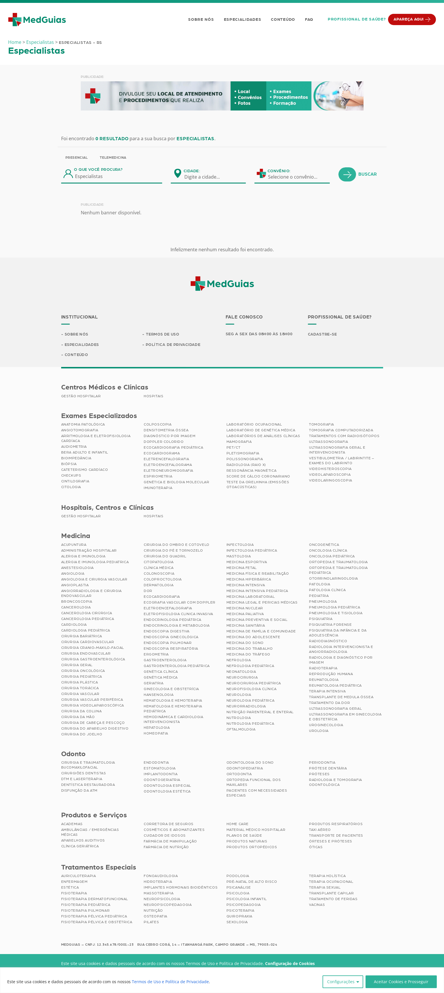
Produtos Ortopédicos (251, 847)
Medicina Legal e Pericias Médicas (262, 603)
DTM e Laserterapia (81, 779)
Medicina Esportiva (246, 562)
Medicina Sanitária (245, 626)
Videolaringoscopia (330, 481)
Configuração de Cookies (290, 964)
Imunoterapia (158, 488)
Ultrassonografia (328, 442)
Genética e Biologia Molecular (176, 482)
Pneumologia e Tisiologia (335, 613)
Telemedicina (113, 157)
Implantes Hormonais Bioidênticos (181, 888)
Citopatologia (159, 562)
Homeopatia (156, 734)
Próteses (319, 774)
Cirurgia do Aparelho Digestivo (95, 729)
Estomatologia (160, 769)
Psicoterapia (240, 911)
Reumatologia (323, 680)
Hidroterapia (158, 882)
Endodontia (156, 763)
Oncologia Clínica (328, 551)
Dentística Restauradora (88, 785)
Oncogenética (324, 545)
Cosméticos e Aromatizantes (174, 830)
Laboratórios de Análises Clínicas (263, 436)
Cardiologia (74, 625)
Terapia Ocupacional (331, 882)
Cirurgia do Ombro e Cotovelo (176, 545)
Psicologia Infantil (246, 899)
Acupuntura (74, 545)
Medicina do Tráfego (248, 655)
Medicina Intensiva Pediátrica (257, 591)
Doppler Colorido (164, 442)
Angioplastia (75, 585)
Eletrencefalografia (166, 459)
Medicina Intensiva (245, 585)
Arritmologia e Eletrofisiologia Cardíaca (96, 439)
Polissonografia (244, 459)
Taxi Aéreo (320, 830)
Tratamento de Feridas (333, 899)
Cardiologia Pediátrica (85, 631)
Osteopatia (155, 917)
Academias (72, 824)
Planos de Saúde (244, 836)
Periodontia (322, 763)
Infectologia (240, 545)
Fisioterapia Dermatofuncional (94, 899)
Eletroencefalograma (168, 465)
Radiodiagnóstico (328, 641)
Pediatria (319, 596)
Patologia (319, 585)
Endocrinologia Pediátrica (172, 620)
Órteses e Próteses (330, 842)
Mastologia (238, 557)
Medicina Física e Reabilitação (257, 574)
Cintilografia (75, 482)
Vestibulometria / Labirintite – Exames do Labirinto (341, 461)
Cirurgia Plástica (79, 683)
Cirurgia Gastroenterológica (93, 660)
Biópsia (69, 464)
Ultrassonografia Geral (335, 709)
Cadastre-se (323, 334)
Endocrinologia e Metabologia (177, 626)
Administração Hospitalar (89, 551)
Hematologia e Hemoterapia (173, 701)
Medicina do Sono (245, 643)
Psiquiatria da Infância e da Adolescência (338, 633)
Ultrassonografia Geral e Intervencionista (337, 450)
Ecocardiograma (162, 454)
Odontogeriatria (162, 780)
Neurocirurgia (242, 678)
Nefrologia (238, 660)
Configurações (341, 981)
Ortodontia (239, 774)
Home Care (237, 824)
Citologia (71, 487)
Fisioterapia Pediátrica (85, 905)
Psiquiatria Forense (330, 625)
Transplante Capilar (331, 893)
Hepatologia (157, 728)
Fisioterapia (74, 893)
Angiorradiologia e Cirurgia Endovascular (91, 594)
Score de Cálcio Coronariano (258, 477)
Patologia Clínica (327, 590)
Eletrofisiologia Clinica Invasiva (178, 614)
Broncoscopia (76, 602)
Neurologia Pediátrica (250, 701)
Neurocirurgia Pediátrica (253, 683)
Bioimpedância (76, 458)
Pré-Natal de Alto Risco (251, 882)
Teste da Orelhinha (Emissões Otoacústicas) (257, 485)
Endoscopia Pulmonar (168, 643)
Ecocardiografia (162, 597)
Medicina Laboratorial (250, 597)
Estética (70, 888)
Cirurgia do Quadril (165, 557)
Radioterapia (323, 668)
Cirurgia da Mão (78, 717)
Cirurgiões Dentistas (83, 773)
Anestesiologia (77, 568)
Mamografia (239, 442)
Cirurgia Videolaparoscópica (92, 706)
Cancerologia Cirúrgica (86, 613)
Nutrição (153, 911)
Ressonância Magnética (251, 471)
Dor (148, 591)
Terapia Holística (327, 876)
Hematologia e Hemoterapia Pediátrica (173, 709)
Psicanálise (238, 888)
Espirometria (158, 477)
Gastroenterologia (165, 660)
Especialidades (242, 20)
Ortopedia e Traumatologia (338, 562)
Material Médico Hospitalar (256, 830)
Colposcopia (158, 425)
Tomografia (321, 425)
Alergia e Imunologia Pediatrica (95, 562)
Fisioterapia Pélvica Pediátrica (94, 917)
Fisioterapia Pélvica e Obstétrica (96, 922)
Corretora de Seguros (169, 824)
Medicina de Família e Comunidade (261, 632)
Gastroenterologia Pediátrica (177, 666)
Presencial (76, 157)
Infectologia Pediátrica (251, 551)
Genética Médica (161, 678)
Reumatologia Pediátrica (335, 686)
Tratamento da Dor (329, 703)
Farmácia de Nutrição (166, 847)
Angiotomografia (79, 430)
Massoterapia (158, 893)
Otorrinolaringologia (333, 579)
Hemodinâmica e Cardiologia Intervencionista (173, 720)
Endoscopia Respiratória (171, 649)
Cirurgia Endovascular (86, 654)
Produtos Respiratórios (336, 824)
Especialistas (40, 42)
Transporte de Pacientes (336, 836)
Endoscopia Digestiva (167, 632)
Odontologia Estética (167, 792)
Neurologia (238, 695)
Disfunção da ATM (79, 791)
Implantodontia (160, 774)
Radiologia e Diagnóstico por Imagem (341, 660)
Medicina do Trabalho (249, 649)
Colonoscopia (159, 574)
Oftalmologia (241, 730)
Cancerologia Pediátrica (87, 619)
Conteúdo (283, 20)
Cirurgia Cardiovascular (87, 642)
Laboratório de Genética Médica (260, 430)
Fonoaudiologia (161, 876)
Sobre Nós (200, 20)
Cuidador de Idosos (165, 836)
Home (14, 42)
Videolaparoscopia (330, 475)
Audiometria (74, 447)
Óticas (316, 847)
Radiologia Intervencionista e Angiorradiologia (341, 650)
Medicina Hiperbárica (248, 580)
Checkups (71, 476)
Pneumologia (323, 602)
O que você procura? (98, 170)
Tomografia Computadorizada (341, 430)
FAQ (308, 20)
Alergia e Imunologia (83, 557)
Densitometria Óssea (166, 430)
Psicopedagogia (243, 905)
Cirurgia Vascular (80, 694)
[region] (222, 980)
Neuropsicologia (162, 899)
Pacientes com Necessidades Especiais (256, 793)
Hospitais (153, 396)
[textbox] (205, 177)
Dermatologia (158, 585)
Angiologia (73, 574)
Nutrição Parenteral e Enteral (260, 712)
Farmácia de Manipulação (170, 842)
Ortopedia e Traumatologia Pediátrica (338, 571)
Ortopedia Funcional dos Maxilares (253, 783)
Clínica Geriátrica (80, 846)
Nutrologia (238, 718)
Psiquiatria (321, 619)
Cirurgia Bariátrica (81, 636)
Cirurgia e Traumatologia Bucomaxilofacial (88, 765)
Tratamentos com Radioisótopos (344, 436)
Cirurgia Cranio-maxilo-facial (92, 648)
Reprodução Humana (331, 674)
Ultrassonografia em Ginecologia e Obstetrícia (345, 717)
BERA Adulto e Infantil (84, 453)
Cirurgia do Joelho (81, 735)
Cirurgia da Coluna (81, 711)
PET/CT (233, 448)
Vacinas (317, 905)
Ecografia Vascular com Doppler (180, 603)
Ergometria (156, 655)
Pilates (151, 922)
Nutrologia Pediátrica (250, 724)
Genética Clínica (161, 672)
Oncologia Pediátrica (332, 557)
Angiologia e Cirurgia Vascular (94, 580)
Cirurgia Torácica (80, 688)
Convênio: (279, 171)
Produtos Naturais (246, 842)
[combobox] (205, 177)
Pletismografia (242, 454)
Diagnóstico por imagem (169, 436)
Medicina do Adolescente (253, 637)
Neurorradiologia (246, 707)
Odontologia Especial (167, 786)
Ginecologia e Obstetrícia (171, 689)
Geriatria (153, 683)
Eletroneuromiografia (168, 471)
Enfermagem (74, 882)
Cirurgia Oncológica (83, 671)
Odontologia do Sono (250, 763)
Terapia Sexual (324, 888)
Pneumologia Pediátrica (334, 608)
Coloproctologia (163, 580)
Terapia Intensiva (327, 692)
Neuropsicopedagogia (168, 905)
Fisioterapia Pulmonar (85, 911)
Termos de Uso (163, 334)
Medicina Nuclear (244, 608)
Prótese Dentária (328, 769)
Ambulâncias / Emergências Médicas (90, 833)
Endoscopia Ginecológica (171, 637)
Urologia (319, 731)
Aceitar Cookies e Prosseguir (401, 981)
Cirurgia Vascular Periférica (92, 700)
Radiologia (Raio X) (246, 465)
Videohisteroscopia (330, 469)
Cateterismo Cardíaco (84, 470)
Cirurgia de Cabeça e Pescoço (93, 723)
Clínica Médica (158, 568)
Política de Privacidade (173, 345)
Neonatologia (241, 672)
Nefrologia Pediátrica (250, 666)
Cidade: (191, 171)
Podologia (237, 876)
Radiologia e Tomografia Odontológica (335, 783)
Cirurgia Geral (77, 665)
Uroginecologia (326, 725)
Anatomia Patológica (83, 425)
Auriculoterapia (78, 876)
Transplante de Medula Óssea (341, 697)
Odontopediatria (244, 769)
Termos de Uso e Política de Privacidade (170, 981)
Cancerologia (76, 608)
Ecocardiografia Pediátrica (173, 448)
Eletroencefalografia (168, 608)
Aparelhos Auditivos (83, 841)
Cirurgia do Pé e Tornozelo (173, 551)
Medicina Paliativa (245, 614)
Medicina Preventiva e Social (257, 620)
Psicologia (238, 893)
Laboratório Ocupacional (254, 425)
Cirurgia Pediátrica (81, 677)
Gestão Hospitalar (81, 396)
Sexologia (237, 922)
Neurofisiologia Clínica (251, 689)
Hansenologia (158, 695)
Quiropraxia (239, 917)
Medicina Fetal (241, 568)
